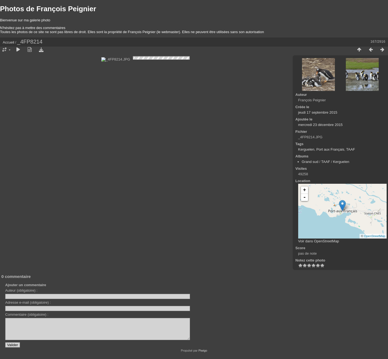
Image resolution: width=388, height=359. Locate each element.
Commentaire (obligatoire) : (26, 314)
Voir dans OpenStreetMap (318, 241)
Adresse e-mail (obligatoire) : (28, 302)
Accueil (8, 42)
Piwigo (203, 354)
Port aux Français (330, 149)
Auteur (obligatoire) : (21, 290)
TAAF (350, 149)
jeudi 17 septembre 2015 (317, 112)
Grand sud (310, 162)
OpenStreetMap (374, 236)
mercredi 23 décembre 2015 (320, 125)
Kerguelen (306, 149)
